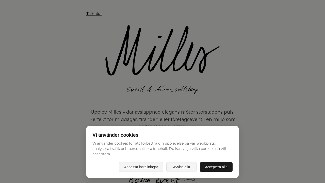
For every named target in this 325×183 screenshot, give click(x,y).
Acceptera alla (216, 167)
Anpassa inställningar (141, 167)
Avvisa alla (181, 167)
